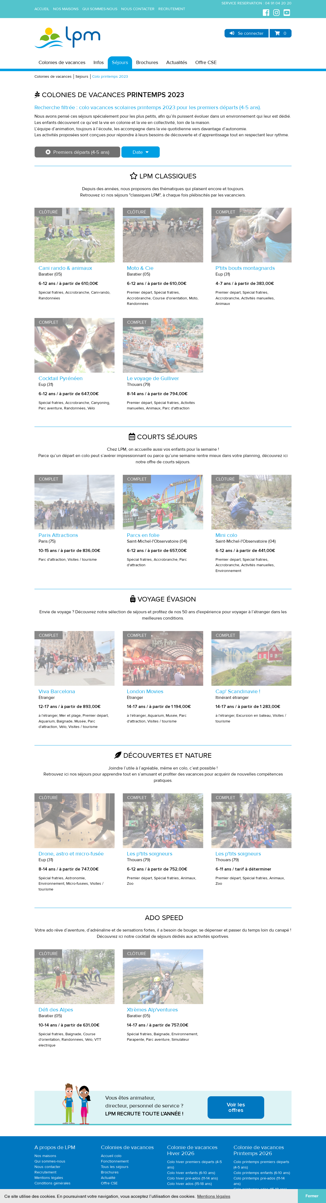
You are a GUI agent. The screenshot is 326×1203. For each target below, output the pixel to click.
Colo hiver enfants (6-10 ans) (191, 1172)
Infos (99, 62)
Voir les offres (236, 1107)
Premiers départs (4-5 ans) (77, 152)
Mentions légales (48, 1177)
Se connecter (246, 33)
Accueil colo (111, 1155)
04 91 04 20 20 (278, 3)
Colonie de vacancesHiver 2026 (192, 1150)
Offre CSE (206, 62)
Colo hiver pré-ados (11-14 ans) (192, 1178)
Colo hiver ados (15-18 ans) (189, 1183)
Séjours (120, 62)
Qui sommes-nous (99, 9)
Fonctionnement (115, 1161)
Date (141, 152)
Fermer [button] (311, 1195)
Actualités (176, 62)
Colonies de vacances (62, 62)
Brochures (147, 62)
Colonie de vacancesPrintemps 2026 (259, 1150)
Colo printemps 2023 (110, 76)
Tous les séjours (115, 1166)
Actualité (108, 1177)
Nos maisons (65, 9)
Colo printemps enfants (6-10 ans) (262, 1172)
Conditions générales (52, 1183)
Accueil (41, 9)
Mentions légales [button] (213, 1196)
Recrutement (171, 9)
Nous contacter (138, 9)
